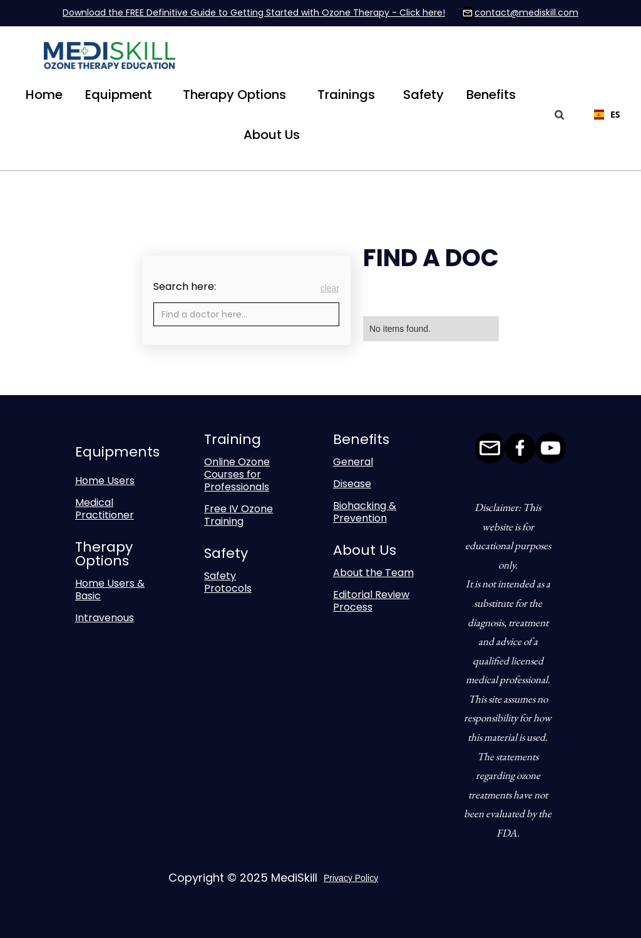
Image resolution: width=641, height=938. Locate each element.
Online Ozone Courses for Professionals (237, 474)
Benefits (491, 94)
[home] (109, 58)
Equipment (118, 94)
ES (605, 114)
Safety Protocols (228, 582)
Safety (423, 94)
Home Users (105, 480)
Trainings (346, 94)
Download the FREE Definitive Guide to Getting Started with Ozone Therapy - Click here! (254, 12)
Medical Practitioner (104, 508)
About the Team (373, 572)
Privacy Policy (351, 878)
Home (44, 94)
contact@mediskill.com (526, 12)
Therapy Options (234, 94)
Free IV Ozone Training (238, 515)
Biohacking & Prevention (364, 511)
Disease (352, 484)
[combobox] (598, 114)
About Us (272, 134)
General (353, 462)
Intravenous (104, 618)
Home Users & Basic (110, 589)
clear (329, 288)
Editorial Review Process (371, 600)
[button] (118, 95)
